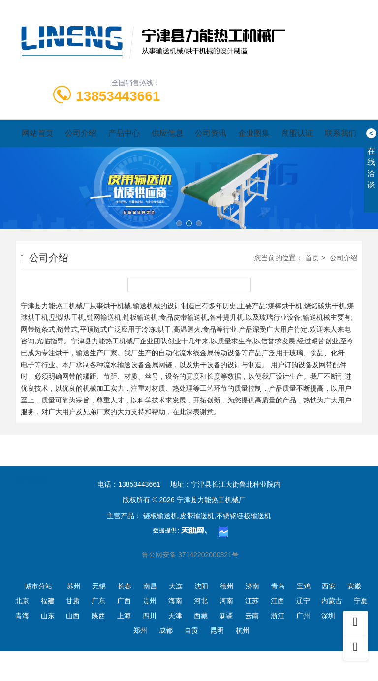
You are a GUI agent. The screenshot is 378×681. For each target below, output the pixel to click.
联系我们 (340, 133)
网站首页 (37, 133)
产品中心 (124, 133)
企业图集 (254, 133)
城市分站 (38, 586)
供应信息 (167, 133)
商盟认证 (297, 133)
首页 (312, 258)
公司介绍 (80, 133)
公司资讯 (210, 133)
